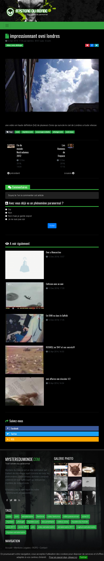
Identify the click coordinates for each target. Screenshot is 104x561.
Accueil (8, 547)
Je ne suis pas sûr (16, 219)
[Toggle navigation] (7, 25)
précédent (13, 173)
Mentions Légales (22, 547)
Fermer (83, 557)
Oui (9, 209)
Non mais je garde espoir (20, 216)
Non (10, 212)
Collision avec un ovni (54, 284)
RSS (10, 439)
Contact (43, 547)
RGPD (35, 547)
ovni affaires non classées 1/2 (58, 379)
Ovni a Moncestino (53, 252)
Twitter (12, 434)
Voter (52, 225)
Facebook (12, 428)
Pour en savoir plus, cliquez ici (63, 557)
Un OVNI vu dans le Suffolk (57, 315)
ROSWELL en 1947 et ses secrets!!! (60, 347)
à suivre (69, 173)
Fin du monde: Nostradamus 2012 (23, 150)
